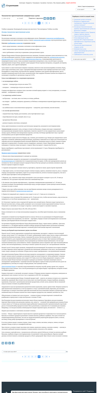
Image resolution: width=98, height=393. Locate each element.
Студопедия (9, 5)
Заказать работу (60, 3)
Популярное (36, 3)
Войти (79, 6)
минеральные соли (7, 59)
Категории (22, 3)
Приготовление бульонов (82, 36)
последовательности (8, 161)
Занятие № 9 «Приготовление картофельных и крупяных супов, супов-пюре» (84, 41)
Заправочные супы (80, 49)
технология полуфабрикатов (55, 38)
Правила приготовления (9, 153)
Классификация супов (81, 38)
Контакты (50, 3)
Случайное (43, 3)
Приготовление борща (9, 266)
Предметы (29, 3)
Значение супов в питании (82, 19)
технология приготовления (42, 40)
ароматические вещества (33, 59)
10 (46, 23)
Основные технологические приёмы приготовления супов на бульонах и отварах (84, 28)
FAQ (54, 3)
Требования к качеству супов (83, 54)
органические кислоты (57, 57)
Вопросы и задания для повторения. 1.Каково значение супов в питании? (84, 23)
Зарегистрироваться (88, 6)
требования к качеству (15, 43)
